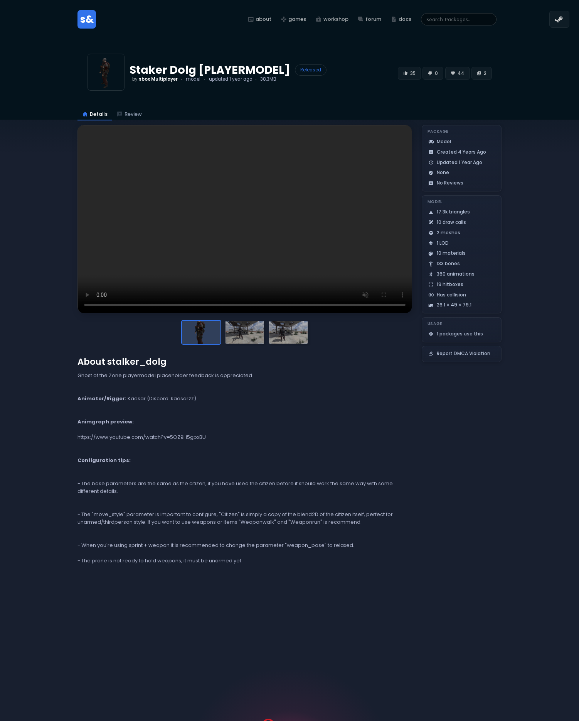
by (155, 79)
